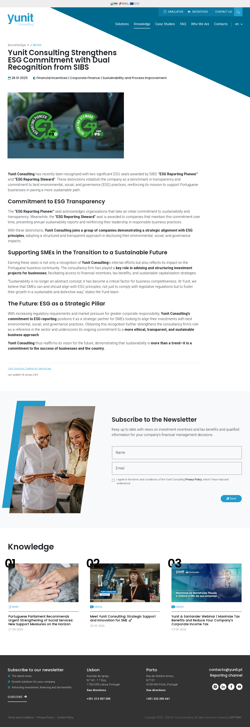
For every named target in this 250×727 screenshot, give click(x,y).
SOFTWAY (236, 717)
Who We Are (200, 24)
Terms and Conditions (21, 717)
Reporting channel (226, 675)
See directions (96, 690)
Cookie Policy (65, 717)
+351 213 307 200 (98, 698)
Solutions (122, 24)
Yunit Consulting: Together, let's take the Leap (29, 368)
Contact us (223, 11)
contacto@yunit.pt (225, 670)
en (238, 24)
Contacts (221, 24)
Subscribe (17, 696)
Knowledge (142, 24)
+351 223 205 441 (158, 698)
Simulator (173, 11)
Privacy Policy (193, 479)
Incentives (198, 11)
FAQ (183, 24)
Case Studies (165, 24)
